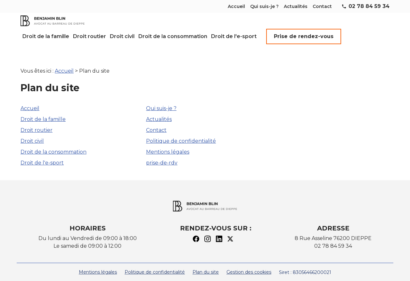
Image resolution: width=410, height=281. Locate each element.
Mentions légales (167, 144)
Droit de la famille (45, 36)
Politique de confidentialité (181, 133)
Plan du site (206, 264)
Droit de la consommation (172, 36)
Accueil (236, 6)
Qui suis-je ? (264, 6)
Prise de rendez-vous (303, 36)
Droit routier (89, 36)
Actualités (296, 6)
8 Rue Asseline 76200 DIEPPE (333, 231)
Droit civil (122, 36)
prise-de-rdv (161, 155)
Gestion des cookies (248, 264)
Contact (322, 6)
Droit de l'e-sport (234, 36)
